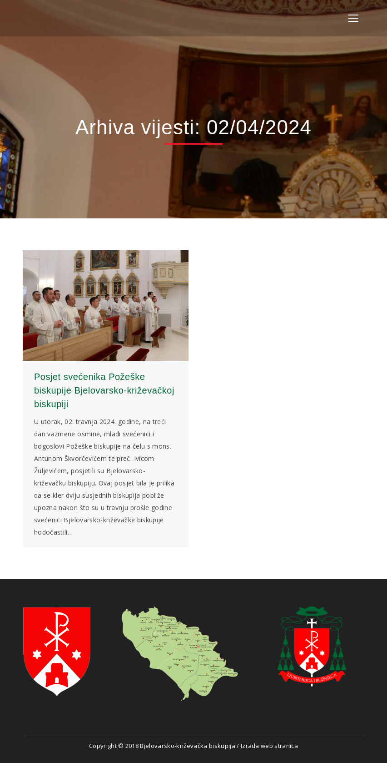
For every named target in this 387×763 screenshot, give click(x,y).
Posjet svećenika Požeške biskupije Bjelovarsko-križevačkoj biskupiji (104, 390)
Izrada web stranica (269, 746)
